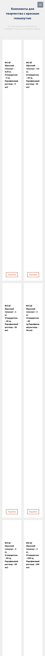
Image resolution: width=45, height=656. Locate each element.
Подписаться (18, 573)
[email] (23, 564)
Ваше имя (9, 491)
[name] (23, 556)
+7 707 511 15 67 (11, 582)
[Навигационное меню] (40, 5)
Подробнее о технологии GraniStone (22, 399)
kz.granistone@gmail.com (20, 589)
